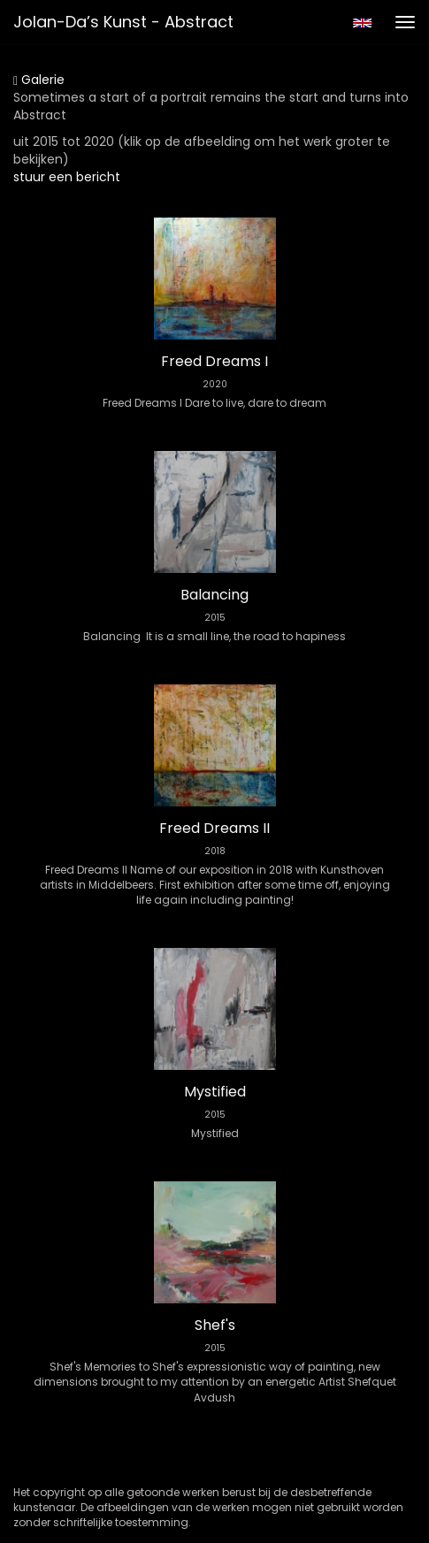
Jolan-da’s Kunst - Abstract (123, 22)
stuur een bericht (66, 177)
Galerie (39, 79)
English (362, 23)
